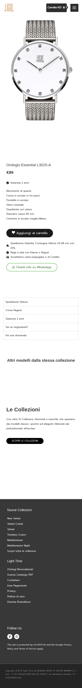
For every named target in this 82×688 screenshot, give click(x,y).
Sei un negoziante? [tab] (17, 327)
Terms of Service (27, 648)
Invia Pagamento (17, 586)
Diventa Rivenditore (18, 602)
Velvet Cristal (15, 524)
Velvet (11, 529)
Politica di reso (16, 596)
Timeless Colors (16, 535)
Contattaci (13, 580)
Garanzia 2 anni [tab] (15, 319)
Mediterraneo (15, 540)
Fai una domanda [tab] (16, 335)
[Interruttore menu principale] (74, 8)
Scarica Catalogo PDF (20, 575)
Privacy (11, 591)
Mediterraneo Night (18, 546)
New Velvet (13, 518)
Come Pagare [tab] (14, 310)
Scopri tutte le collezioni (21, 551)
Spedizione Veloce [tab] (17, 302)
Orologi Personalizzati (20, 569)
